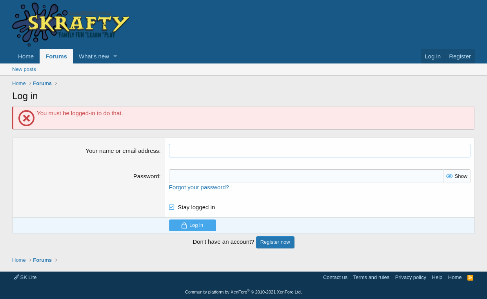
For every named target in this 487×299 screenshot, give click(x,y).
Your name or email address (122, 150)
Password (146, 176)
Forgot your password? (199, 187)
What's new (94, 56)
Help (437, 277)
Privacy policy (410, 277)
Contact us (335, 277)
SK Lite (25, 277)
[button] (115, 56)
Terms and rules (371, 277)
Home (26, 56)
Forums (56, 56)
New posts (24, 69)
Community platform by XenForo (243, 292)
